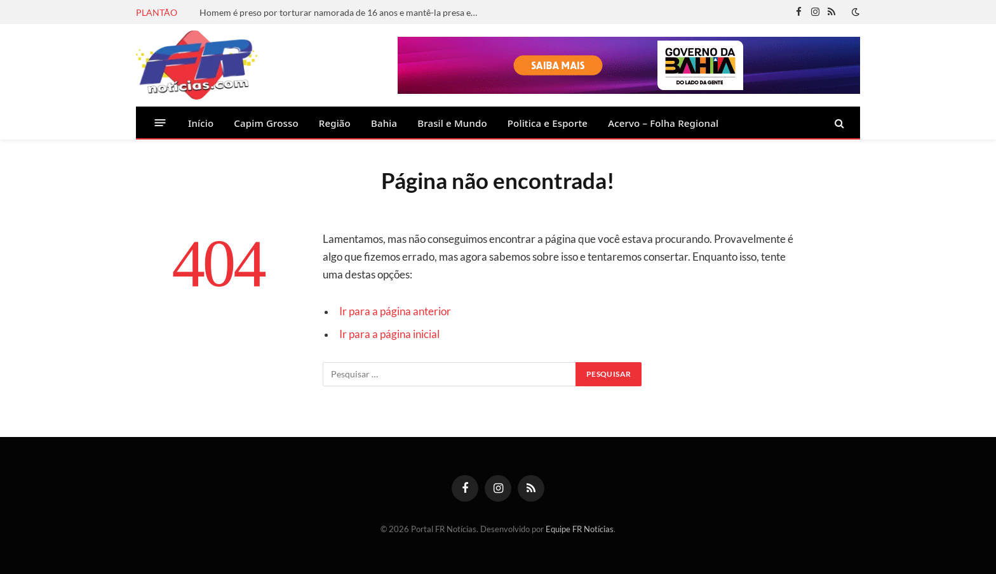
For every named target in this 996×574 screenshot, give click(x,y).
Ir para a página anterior (395, 311)
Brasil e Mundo (452, 123)
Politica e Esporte (548, 123)
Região (335, 123)
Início (200, 123)
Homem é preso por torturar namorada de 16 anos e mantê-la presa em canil (342, 12)
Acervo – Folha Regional (663, 123)
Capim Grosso (266, 123)
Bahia (384, 123)
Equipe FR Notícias (580, 529)
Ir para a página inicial (389, 334)
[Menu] (160, 123)
